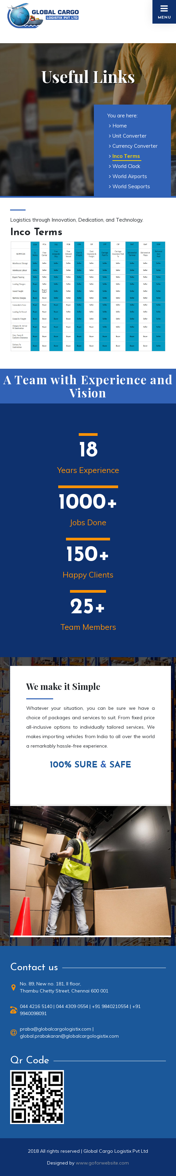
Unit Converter (129, 136)
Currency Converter (134, 146)
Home (119, 125)
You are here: (122, 115)
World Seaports (131, 186)
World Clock (126, 166)
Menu (164, 12)
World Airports (129, 176)
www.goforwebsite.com (102, 1163)
